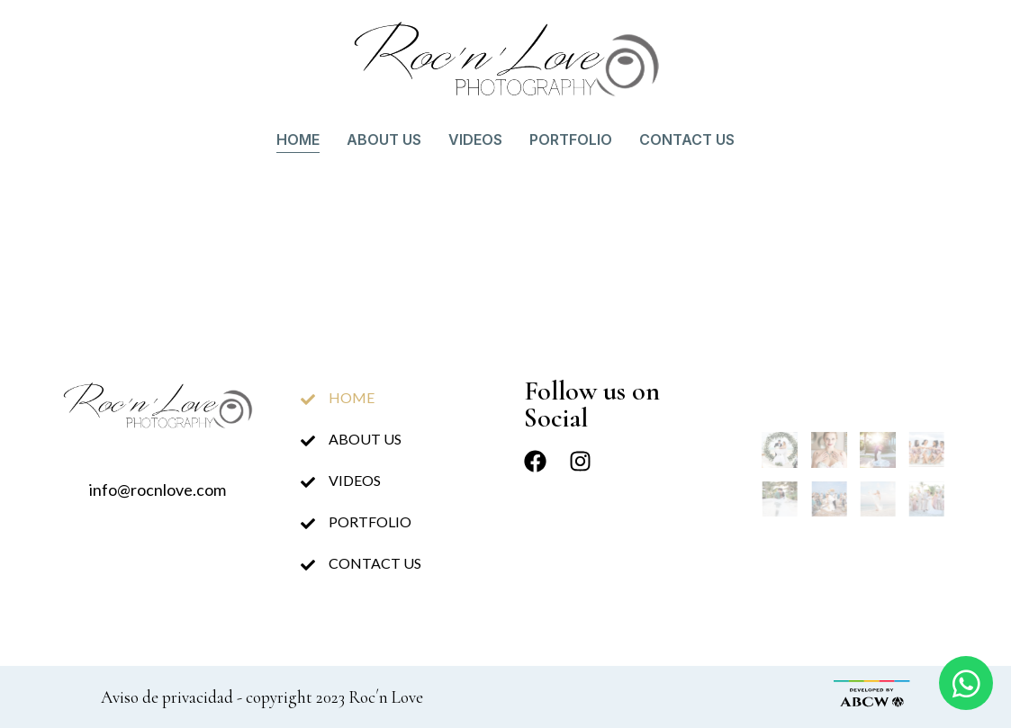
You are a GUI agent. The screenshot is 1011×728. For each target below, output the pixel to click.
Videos (475, 139)
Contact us (687, 139)
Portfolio (570, 139)
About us (384, 139)
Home (298, 139)
